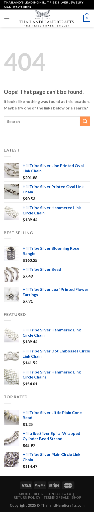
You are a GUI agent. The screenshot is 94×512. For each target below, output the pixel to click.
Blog (38, 494)
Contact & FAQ (60, 494)
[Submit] (85, 121)
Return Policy (27, 497)
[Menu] (7, 18)
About (25, 494)
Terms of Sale (56, 497)
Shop (76, 497)
